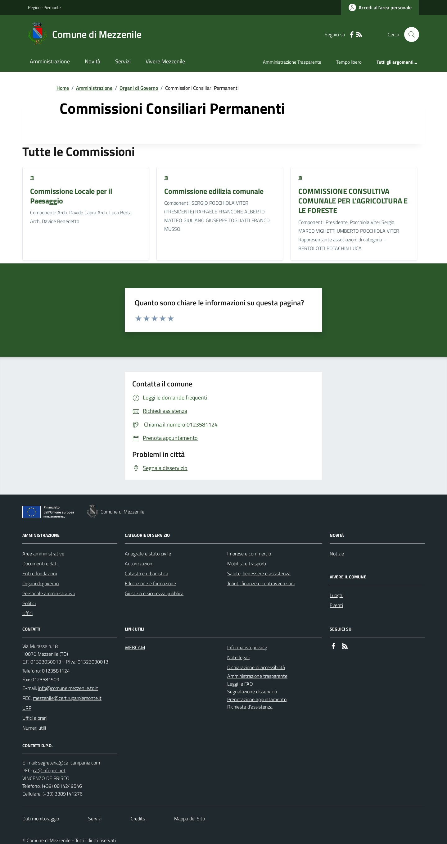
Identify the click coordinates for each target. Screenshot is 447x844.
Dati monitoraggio (40, 818)
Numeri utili (34, 728)
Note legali (238, 657)
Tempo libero (349, 62)
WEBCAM (135, 647)
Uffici (27, 613)
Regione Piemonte (44, 7)
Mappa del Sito (189, 818)
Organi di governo (40, 583)
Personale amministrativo (48, 593)
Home (62, 88)
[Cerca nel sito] (409, 34)
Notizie (337, 553)
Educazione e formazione (150, 583)
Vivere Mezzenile (165, 61)
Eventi (336, 605)
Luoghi (336, 595)
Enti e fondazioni (39, 573)
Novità (92, 61)
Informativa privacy (247, 647)
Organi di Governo (139, 88)
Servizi (123, 61)
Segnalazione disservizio (252, 691)
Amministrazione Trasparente (292, 62)
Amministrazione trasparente (257, 676)
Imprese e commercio (249, 553)
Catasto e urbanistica (146, 573)
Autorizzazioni (139, 563)
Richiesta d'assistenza (250, 706)
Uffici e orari (34, 718)
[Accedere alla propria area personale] (380, 7)
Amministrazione (50, 61)
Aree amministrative (43, 553)
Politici (29, 603)
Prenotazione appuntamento (257, 699)
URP (26, 708)
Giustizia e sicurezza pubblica (154, 593)
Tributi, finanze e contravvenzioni (261, 583)
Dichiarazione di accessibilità (256, 667)
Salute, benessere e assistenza (259, 573)
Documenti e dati (39, 563)
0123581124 (56, 670)
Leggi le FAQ (240, 683)
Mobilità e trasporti (246, 563)
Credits (138, 818)
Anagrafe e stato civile (148, 553)
